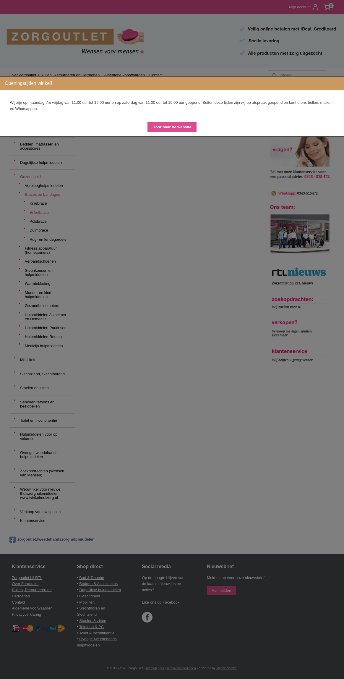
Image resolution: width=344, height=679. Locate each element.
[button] (171, 127)
